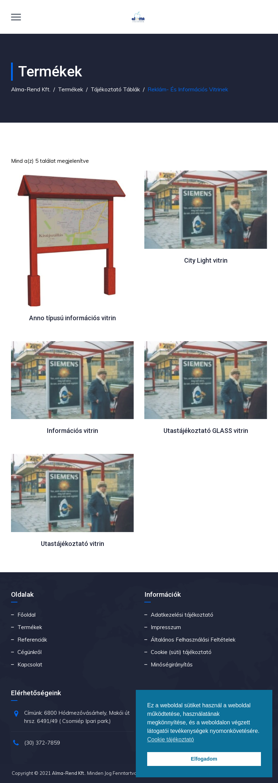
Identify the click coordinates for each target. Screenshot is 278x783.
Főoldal (26, 614)
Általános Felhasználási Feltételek (193, 639)
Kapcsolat (29, 664)
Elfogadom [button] (204, 759)
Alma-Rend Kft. (68, 773)
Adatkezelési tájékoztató (182, 614)
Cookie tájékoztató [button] (170, 739)
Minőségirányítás (172, 664)
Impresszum (166, 627)
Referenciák (32, 639)
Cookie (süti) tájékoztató (181, 652)
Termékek (29, 627)
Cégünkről (29, 652)
